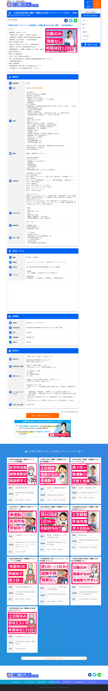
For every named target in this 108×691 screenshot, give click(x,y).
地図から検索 (90, 44)
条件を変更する (90, 15)
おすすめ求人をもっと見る (66, 658)
